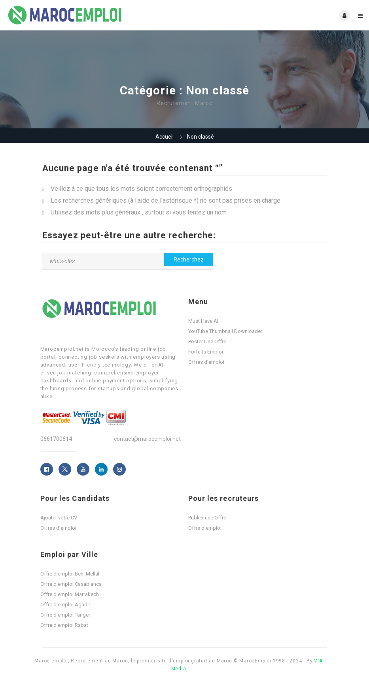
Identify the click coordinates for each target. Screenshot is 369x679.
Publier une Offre (207, 518)
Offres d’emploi (206, 362)
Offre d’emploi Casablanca (71, 584)
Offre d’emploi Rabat (64, 625)
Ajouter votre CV (58, 518)
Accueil (164, 137)
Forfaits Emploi (205, 352)
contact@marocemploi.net (147, 439)
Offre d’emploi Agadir (65, 605)
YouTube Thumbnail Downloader (225, 331)
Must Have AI (203, 321)
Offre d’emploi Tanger (65, 615)
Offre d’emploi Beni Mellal (69, 574)
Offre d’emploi (204, 528)
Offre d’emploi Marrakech (69, 594)
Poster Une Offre (207, 341)
